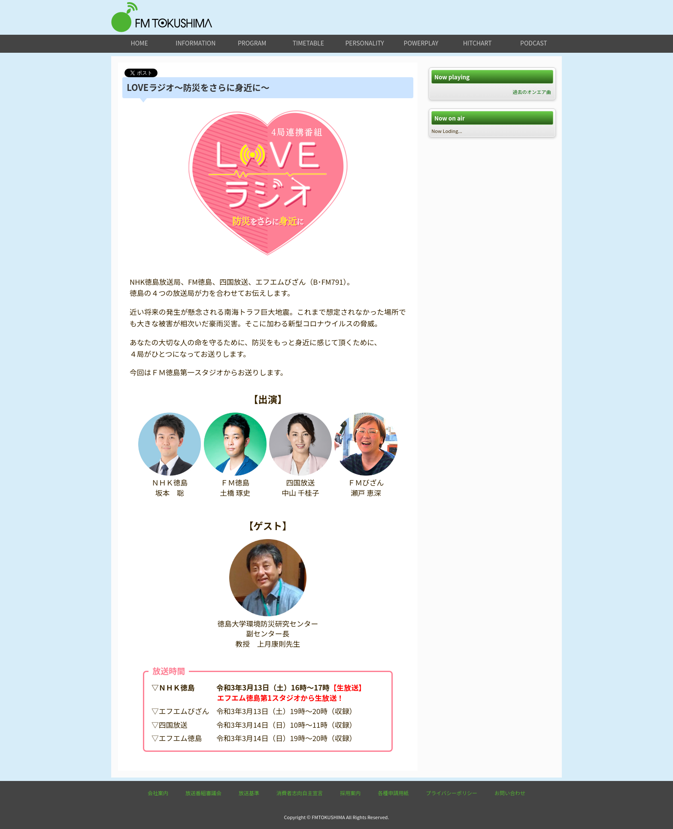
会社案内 (158, 792)
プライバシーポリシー (451, 792)
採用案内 (350, 792)
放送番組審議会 (203, 792)
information (195, 43)
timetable (308, 43)
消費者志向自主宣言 (299, 792)
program (252, 43)
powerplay (421, 43)
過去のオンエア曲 (531, 91)
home (139, 43)
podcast (533, 43)
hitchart (477, 43)
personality (364, 43)
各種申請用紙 (393, 792)
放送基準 (249, 792)
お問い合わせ (509, 792)
